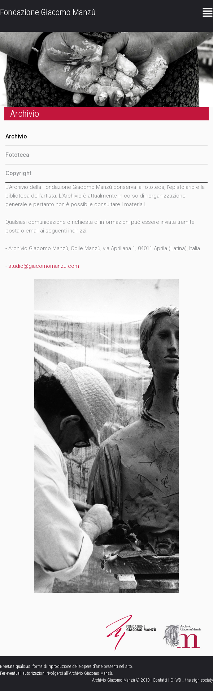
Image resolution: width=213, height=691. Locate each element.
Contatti (160, 680)
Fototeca (17, 154)
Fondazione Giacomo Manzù (48, 12)
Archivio (16, 136)
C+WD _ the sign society (191, 680)
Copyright (18, 173)
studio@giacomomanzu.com (43, 266)
